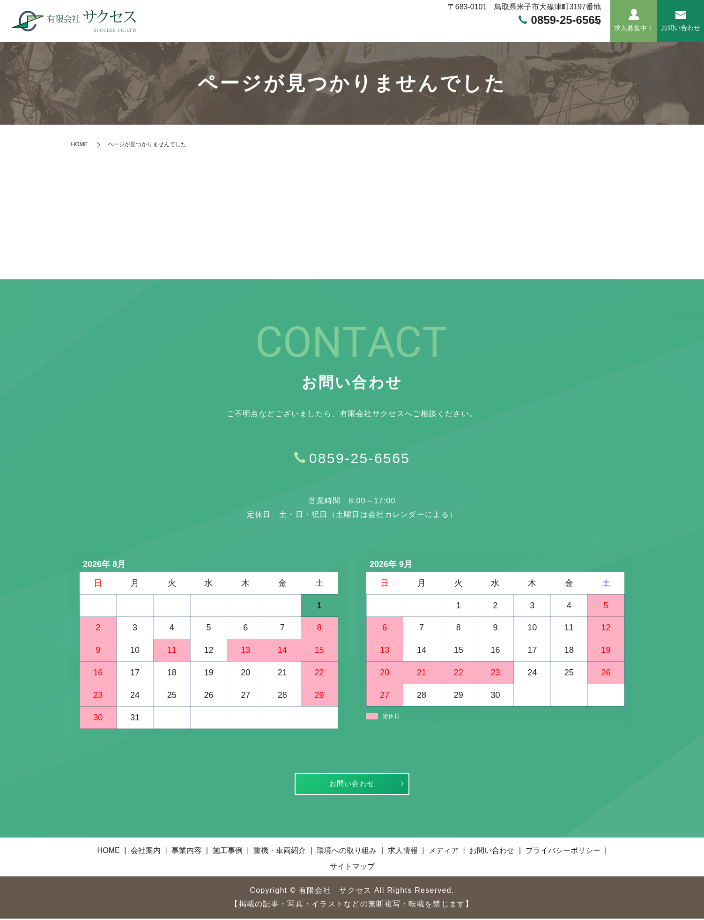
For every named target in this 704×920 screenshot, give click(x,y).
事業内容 (306, 31)
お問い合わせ (352, 784)
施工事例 (348, 31)
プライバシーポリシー (563, 852)
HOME (226, 31)
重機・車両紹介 (401, 31)
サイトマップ (352, 868)
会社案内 (264, 31)
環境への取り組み (469, 31)
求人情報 (526, 31)
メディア (568, 31)
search (596, 32)
